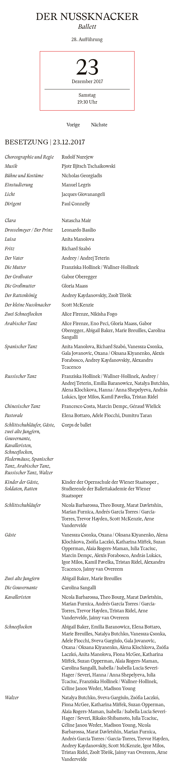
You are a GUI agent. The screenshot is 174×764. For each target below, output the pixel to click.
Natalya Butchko (151, 383)
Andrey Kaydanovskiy (84, 295)
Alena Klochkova (79, 389)
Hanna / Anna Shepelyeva (125, 389)
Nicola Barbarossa (80, 505)
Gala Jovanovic (77, 353)
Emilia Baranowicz (112, 383)
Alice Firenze (75, 314)
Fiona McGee (126, 654)
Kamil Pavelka (115, 396)
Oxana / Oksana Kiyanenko (122, 353)
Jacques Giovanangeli (83, 194)
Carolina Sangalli (79, 587)
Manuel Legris (76, 184)
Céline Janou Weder (81, 688)
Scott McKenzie (78, 304)
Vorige (72, 124)
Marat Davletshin (143, 505)
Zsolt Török (119, 295)
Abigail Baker (99, 330)
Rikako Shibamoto (110, 718)
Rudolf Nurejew (77, 157)
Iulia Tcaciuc (143, 548)
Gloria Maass (75, 285)
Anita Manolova (78, 239)
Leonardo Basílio (79, 230)
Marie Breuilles (130, 330)
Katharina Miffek (133, 541)
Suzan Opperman (95, 661)
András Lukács (145, 555)
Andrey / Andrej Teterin (86, 258)
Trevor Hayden (92, 518)
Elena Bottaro (76, 415)
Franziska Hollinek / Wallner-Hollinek (100, 267)
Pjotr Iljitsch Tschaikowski (88, 166)
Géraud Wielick (145, 406)
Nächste (100, 124)
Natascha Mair (76, 220)
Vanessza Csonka (145, 346)
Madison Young (119, 688)
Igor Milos (88, 396)
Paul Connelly (76, 203)
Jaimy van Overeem (103, 569)
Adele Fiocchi (105, 415)
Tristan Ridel (145, 396)
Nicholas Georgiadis (82, 175)
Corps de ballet (76, 424)
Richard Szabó (76, 248)
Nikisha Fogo (103, 314)
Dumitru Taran (137, 415)
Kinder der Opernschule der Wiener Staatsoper (109, 482)
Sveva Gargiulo (106, 640)
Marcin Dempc (112, 406)
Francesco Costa (78, 406)
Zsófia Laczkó (100, 541)
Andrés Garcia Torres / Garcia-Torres (98, 738)
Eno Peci (99, 323)
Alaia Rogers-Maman (107, 548)
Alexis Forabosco (111, 555)
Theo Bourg (112, 505)
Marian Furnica (77, 511)
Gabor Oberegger (79, 276)
